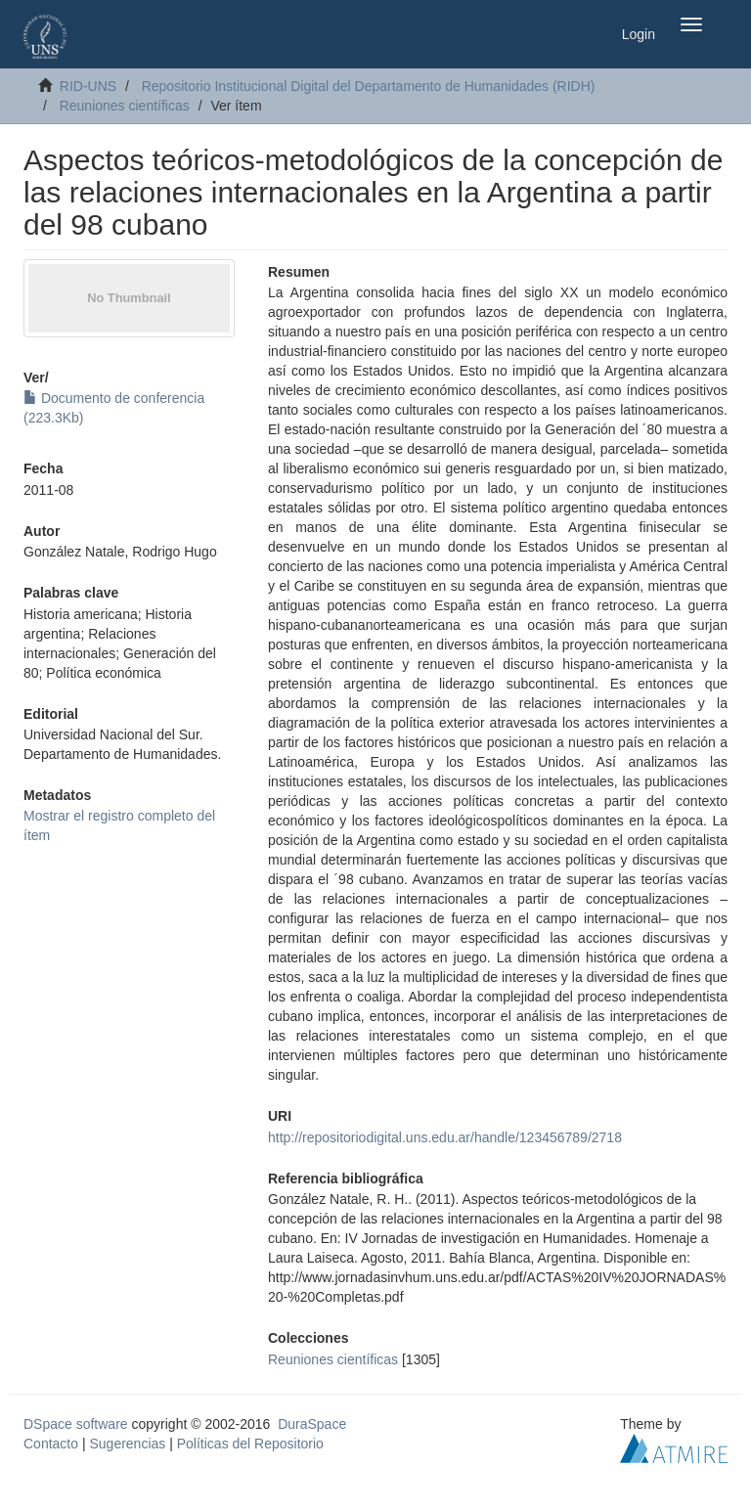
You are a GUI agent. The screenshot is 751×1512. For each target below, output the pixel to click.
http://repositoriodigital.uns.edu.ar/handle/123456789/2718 (445, 1137)
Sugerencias (127, 1443)
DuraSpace (312, 1424)
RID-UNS (88, 86)
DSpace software (75, 1424)
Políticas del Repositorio (250, 1443)
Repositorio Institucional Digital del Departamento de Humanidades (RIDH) (369, 86)
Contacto (50, 1443)
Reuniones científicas (125, 105)
